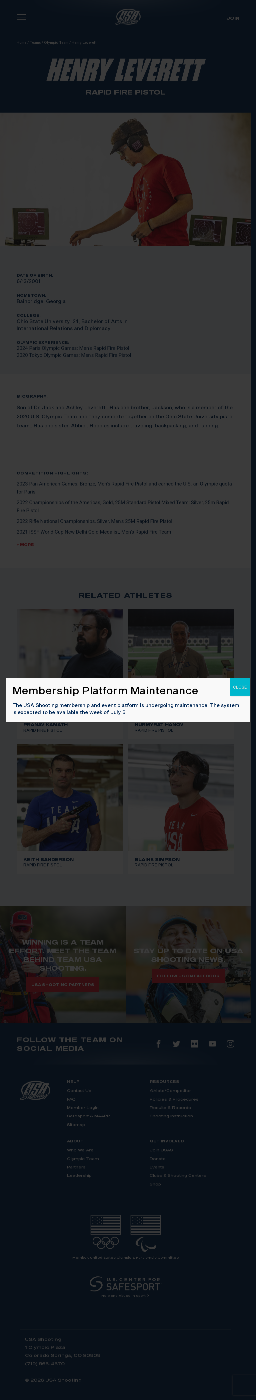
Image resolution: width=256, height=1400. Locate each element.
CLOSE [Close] (240, 687)
